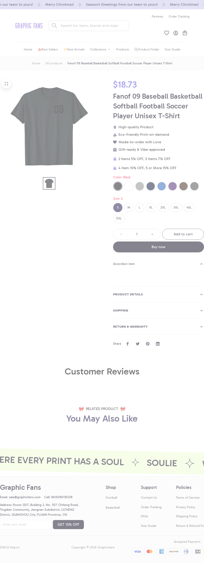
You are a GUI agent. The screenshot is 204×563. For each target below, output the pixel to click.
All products (53, 63)
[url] (26, 497)
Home (36, 63)
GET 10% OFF (68, 524)
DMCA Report (10, 547)
